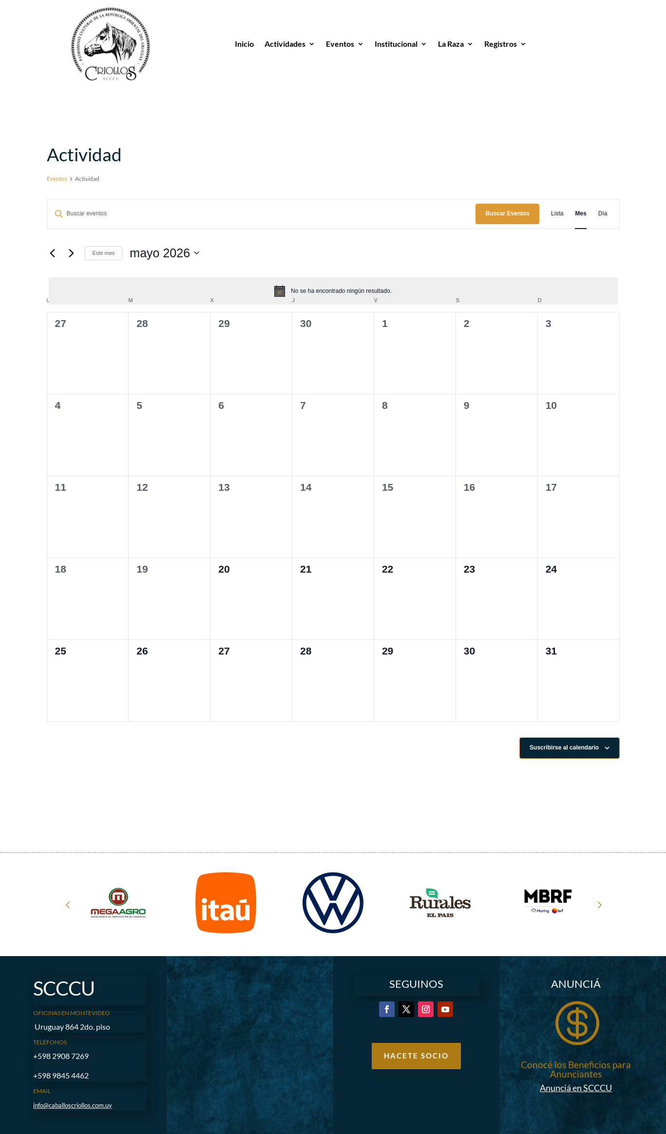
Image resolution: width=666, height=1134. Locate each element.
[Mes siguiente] (71, 253)
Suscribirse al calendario (564, 747)
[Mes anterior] (52, 253)
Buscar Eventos (507, 213)
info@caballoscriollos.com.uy (72, 1105)
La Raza (451, 43)
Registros (500, 43)
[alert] (333, 291)
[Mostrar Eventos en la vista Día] (603, 213)
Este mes (104, 253)
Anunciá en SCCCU (576, 1087)
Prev (67, 904)
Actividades (285, 43)
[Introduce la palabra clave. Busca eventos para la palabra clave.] (261, 213)
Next (599, 904)
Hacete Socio (416, 1055)
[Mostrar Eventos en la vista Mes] (580, 213)
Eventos (340, 43)
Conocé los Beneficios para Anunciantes (576, 1069)
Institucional (396, 43)
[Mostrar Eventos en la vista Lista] (557, 213)
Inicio (244, 43)
